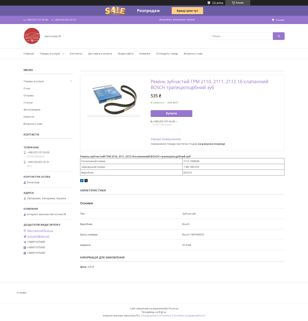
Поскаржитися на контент (156, 315)
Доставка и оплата (100, 53)
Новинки (144, 53)
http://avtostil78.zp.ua (40, 230)
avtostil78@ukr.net (38, 236)
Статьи (28, 102)
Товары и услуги (50, 53)
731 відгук (217, 2)
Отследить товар (167, 53)
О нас (27, 88)
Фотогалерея (32, 109)
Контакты (76, 53)
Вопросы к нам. (193, 53)
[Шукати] (279, 36)
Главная (29, 53)
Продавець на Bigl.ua (154, 312)
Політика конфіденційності (189, 315)
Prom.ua (173, 308)
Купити (171, 113)
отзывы (22, 292)
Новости (29, 116)
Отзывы (29, 95)
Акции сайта (125, 53)
